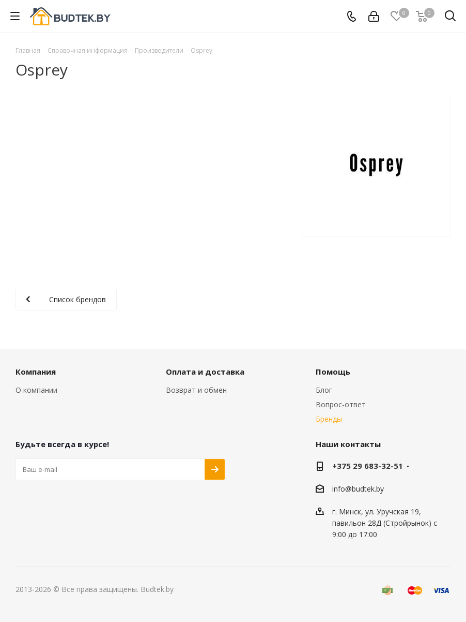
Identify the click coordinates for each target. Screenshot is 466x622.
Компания (35, 371)
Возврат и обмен (196, 390)
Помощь (333, 371)
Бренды (329, 419)
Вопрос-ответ (341, 404)
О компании (36, 390)
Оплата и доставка (205, 371)
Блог (324, 390)
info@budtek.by (358, 489)
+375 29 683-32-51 (367, 466)
